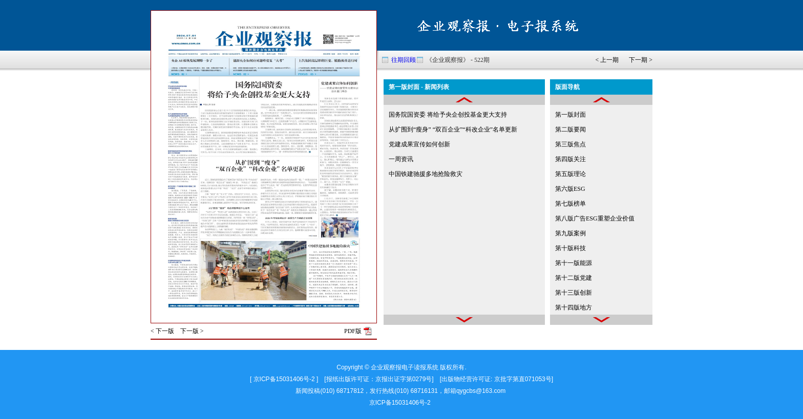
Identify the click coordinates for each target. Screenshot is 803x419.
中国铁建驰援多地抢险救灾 (425, 174)
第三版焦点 (570, 144)
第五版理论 (570, 174)
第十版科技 (570, 248)
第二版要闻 (570, 129)
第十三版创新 (573, 292)
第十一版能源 (573, 263)
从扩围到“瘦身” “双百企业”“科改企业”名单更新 (453, 129)
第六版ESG (570, 188)
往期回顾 (403, 59)
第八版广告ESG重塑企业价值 (595, 218)
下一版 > (192, 331)
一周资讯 (401, 159)
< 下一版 (162, 331)
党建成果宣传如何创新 (419, 144)
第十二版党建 (573, 277)
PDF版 (353, 331)
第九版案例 (570, 233)
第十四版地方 (573, 307)
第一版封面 (570, 114)
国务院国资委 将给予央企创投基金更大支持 (448, 114)
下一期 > (640, 59)
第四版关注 (570, 159)
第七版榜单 (570, 203)
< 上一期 (607, 59)
